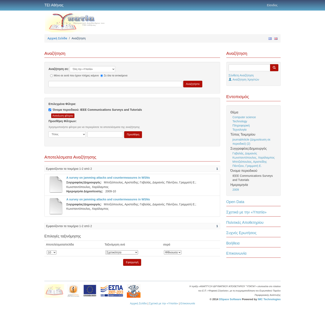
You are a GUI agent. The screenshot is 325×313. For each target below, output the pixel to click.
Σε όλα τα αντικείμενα (113, 75)
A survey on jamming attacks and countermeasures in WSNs (108, 177)
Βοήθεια (233, 243)
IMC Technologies (269, 299)
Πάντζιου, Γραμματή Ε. (247, 165)
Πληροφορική (241, 125)
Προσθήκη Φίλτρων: (63, 121)
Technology (240, 121)
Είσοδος (272, 5)
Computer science (244, 117)
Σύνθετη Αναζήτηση (241, 75)
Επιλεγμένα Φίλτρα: (62, 104)
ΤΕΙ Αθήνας (53, 5)
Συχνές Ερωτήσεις (241, 233)
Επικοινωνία (236, 253)
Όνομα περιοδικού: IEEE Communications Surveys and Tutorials (95, 109)
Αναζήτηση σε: (59, 69)
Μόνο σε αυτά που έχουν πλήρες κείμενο (74, 75)
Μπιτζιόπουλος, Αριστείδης (250, 161)
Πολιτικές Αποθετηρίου (245, 222)
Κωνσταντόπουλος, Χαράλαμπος (254, 157)
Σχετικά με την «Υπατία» (246, 212)
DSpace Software (230, 299)
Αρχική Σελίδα (57, 38)
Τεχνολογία (240, 129)
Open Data (235, 202)
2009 (236, 189)
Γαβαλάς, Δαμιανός (245, 153)
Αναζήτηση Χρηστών (244, 79)
